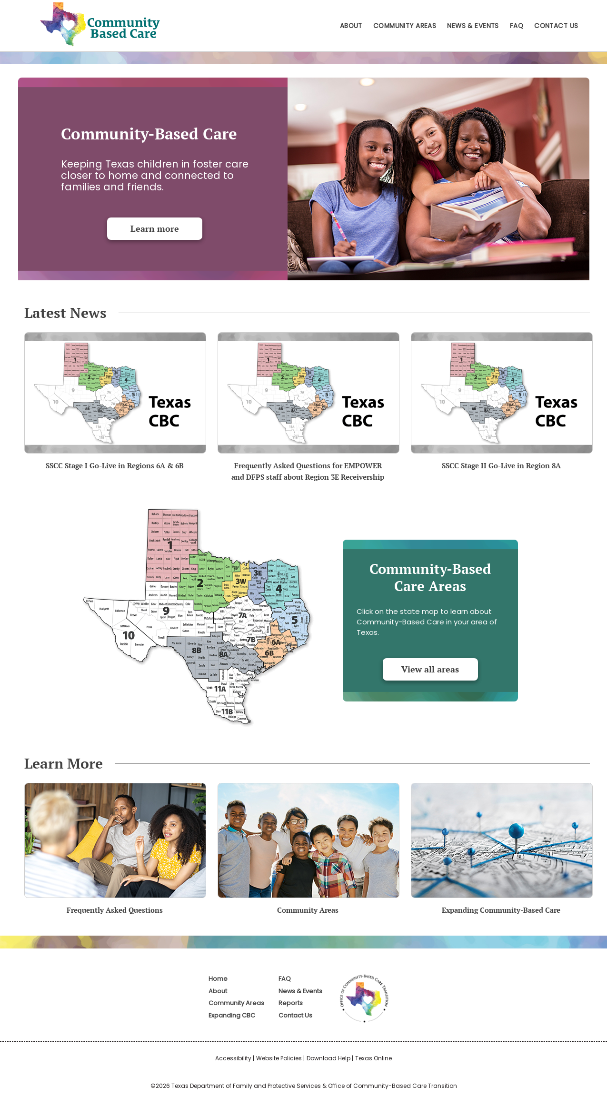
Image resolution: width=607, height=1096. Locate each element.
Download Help (328, 1058)
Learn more (154, 228)
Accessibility (233, 1058)
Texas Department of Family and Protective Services (246, 1086)
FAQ (516, 25)
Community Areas (404, 25)
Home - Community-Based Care (98, 24)
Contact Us (556, 25)
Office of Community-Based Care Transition (392, 1086)
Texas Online (373, 1058)
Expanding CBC (232, 1015)
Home (218, 979)
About (351, 25)
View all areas (430, 669)
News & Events (473, 25)
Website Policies (279, 1058)
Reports (291, 1003)
